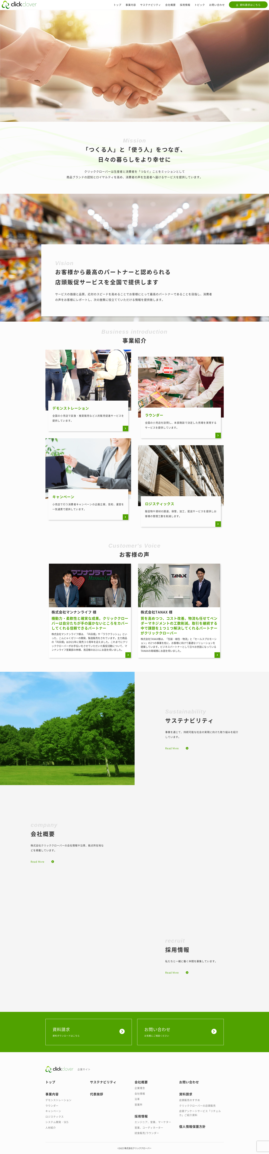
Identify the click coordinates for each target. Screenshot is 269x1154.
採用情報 (185, 4)
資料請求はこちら (250, 4)
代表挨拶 (96, 1094)
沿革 (137, 1099)
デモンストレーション (58, 1100)
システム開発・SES (56, 1122)
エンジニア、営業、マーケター (153, 1122)
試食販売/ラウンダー (147, 1133)
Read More (172, 748)
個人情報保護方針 (192, 1126)
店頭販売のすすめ (189, 1100)
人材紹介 (50, 1127)
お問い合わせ (217, 4)
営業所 (138, 1104)
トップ (117, 4)
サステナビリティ (150, 4)
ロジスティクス (54, 1116)
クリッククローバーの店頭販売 (197, 1105)
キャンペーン (53, 1111)
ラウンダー (52, 1105)
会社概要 (170, 4)
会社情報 (140, 1093)
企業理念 (140, 1088)
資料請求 (89, 1032)
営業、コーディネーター (149, 1127)
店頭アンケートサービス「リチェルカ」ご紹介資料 (200, 1113)
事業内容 (131, 4)
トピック (199, 4)
